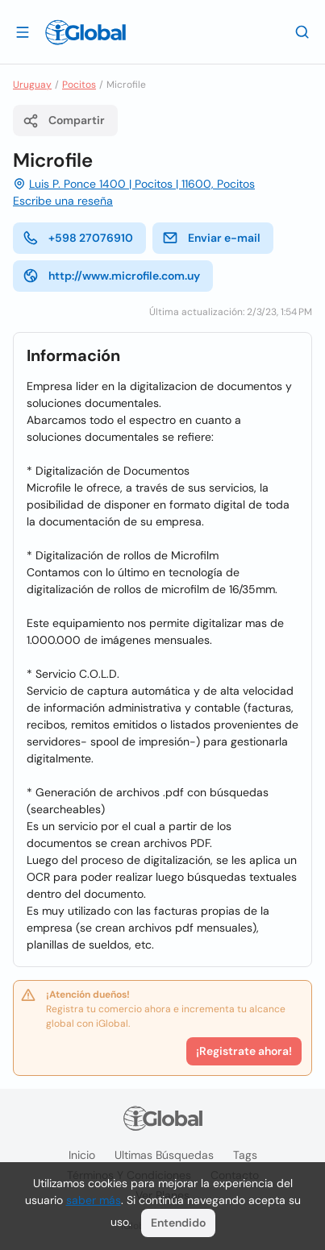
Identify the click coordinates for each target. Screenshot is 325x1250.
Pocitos (79, 84)
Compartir (64, 121)
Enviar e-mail (211, 238)
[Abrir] (22, 31)
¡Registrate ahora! (244, 1051)
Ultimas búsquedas (164, 1155)
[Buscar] (302, 31)
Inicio (82, 1155)
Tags (245, 1155)
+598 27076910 (78, 238)
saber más (93, 1200)
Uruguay (32, 84)
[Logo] (85, 32)
